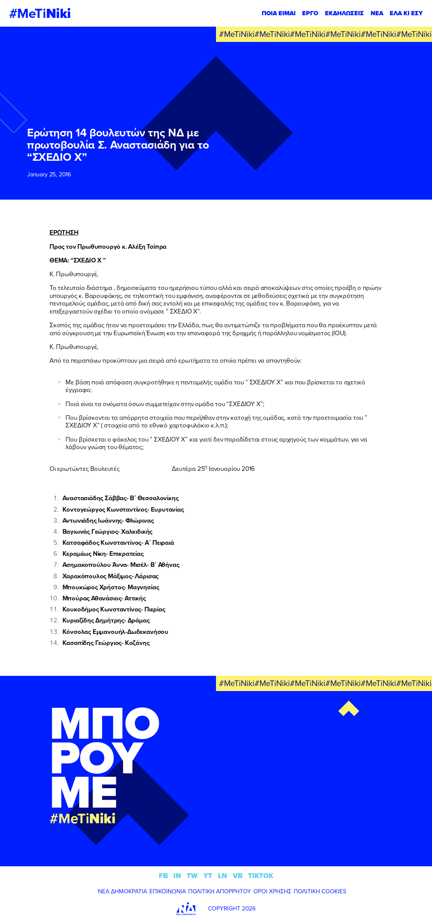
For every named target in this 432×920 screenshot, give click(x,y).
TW (192, 875)
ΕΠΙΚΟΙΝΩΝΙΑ (167, 891)
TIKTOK (260, 875)
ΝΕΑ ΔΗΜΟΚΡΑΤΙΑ (122, 891)
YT (207, 875)
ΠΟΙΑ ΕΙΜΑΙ (279, 13)
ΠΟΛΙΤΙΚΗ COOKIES (320, 891)
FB (163, 875)
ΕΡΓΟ (310, 13)
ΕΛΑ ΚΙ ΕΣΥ (406, 13)
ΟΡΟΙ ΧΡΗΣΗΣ (272, 891)
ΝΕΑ (377, 13)
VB (238, 875)
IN (177, 875)
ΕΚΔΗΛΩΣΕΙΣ (344, 13)
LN (222, 875)
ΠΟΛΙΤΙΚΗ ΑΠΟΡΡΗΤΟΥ (219, 891)
